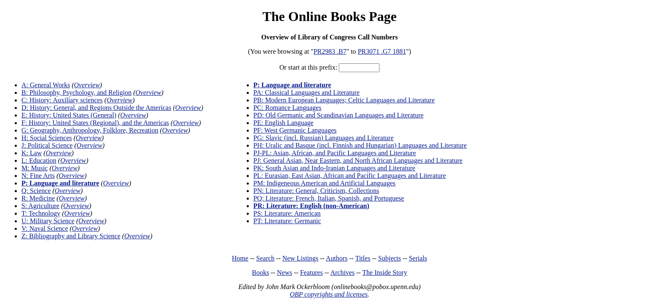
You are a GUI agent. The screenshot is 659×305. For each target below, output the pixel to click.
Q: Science (36, 190)
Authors (337, 258)
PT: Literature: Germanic (287, 220)
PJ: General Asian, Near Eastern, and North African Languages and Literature (358, 160)
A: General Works (45, 85)
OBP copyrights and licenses (328, 294)
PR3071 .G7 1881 (382, 51)
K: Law (31, 152)
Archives (342, 272)
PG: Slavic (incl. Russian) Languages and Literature (323, 137)
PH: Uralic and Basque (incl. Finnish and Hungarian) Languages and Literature (360, 145)
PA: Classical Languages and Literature (306, 92)
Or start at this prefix (307, 67)
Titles (362, 258)
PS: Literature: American (287, 213)
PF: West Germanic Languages (295, 130)
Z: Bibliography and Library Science (70, 236)
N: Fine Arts (38, 175)
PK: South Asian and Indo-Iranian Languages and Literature (334, 168)
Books (260, 272)
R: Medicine (38, 198)
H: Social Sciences (46, 137)
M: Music (34, 168)
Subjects (389, 258)
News (284, 272)
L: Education (38, 160)
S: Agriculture (40, 205)
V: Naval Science (44, 228)
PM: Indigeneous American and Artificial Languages (324, 183)
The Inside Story (384, 272)
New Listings (300, 258)
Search (265, 258)
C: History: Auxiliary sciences (62, 100)
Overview (87, 85)
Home (240, 258)
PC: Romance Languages (287, 107)
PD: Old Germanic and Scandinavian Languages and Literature (338, 115)
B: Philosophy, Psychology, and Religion (76, 92)
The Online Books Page (329, 16)
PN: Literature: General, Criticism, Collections (316, 190)
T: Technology (40, 213)
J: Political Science (47, 145)
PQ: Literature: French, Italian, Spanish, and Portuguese (328, 198)
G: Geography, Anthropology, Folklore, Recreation (89, 130)
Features (311, 272)
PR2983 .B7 (330, 51)
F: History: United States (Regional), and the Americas (95, 122)
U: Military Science (47, 220)
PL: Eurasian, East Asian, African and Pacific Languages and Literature (349, 175)
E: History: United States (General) (68, 115)
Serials (418, 258)
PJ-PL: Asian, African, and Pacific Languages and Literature (334, 152)
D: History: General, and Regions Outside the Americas (96, 107)
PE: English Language (283, 122)
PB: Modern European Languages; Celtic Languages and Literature (344, 100)
